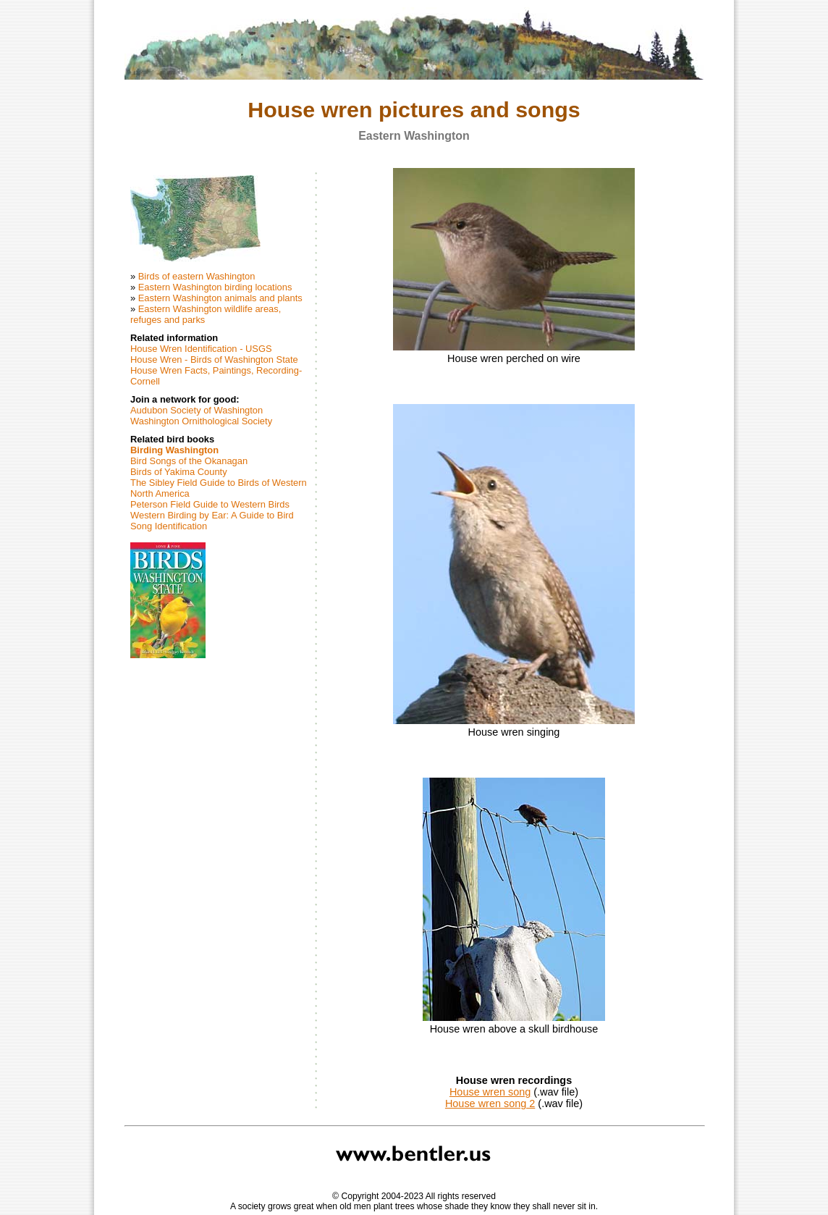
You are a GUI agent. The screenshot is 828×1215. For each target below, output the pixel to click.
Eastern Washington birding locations (215, 287)
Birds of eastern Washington (196, 276)
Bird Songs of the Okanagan (189, 460)
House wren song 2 (490, 1103)
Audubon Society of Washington (196, 410)
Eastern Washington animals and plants (220, 298)
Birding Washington (174, 450)
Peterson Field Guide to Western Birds (210, 504)
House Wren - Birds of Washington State (214, 359)
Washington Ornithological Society (201, 421)
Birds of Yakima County (178, 471)
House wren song (490, 1092)
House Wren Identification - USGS (201, 348)
